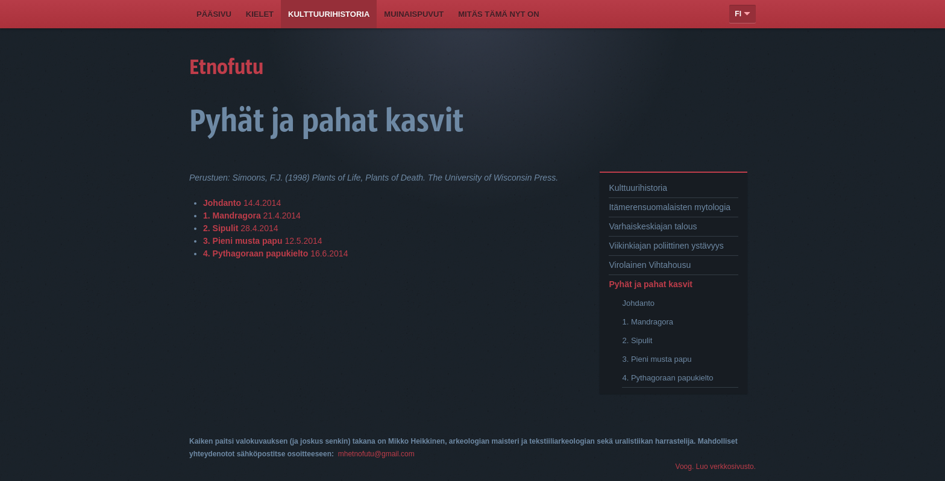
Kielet (260, 14)
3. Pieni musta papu (656, 359)
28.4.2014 (240, 228)
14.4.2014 (242, 203)
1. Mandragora (647, 321)
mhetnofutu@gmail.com (376, 454)
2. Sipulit (637, 340)
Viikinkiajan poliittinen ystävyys (666, 245)
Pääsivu (213, 14)
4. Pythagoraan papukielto (667, 377)
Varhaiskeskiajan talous (653, 226)
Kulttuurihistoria (328, 14)
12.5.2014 (262, 241)
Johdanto (638, 303)
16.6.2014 (275, 253)
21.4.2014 (252, 215)
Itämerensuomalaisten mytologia (669, 207)
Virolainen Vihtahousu (650, 265)
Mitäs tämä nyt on (498, 14)
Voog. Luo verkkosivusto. (716, 466)
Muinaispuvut (414, 14)
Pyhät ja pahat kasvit (650, 284)
